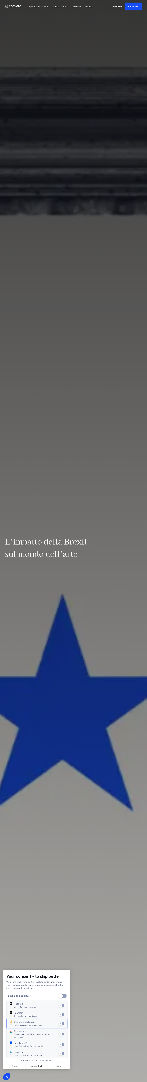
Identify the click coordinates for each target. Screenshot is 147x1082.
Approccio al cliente (38, 6)
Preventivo (133, 6)
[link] (13, 6)
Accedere (117, 6)
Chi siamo (76, 6)
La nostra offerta (60, 6)
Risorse (88, 6)
